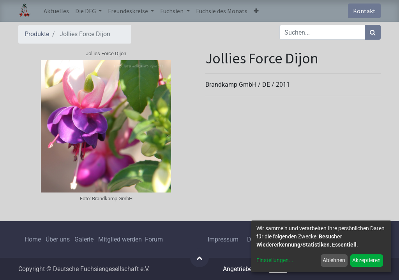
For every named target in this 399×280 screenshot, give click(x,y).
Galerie (84, 239)
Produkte (37, 34)
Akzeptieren (366, 260)
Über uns (58, 239)
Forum (154, 239)
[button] (256, 11)
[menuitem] (56, 11)
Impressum (223, 239)
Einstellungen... (274, 260)
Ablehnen (334, 260)
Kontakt (364, 11)
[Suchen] (373, 32)
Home (33, 239)
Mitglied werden (120, 239)
